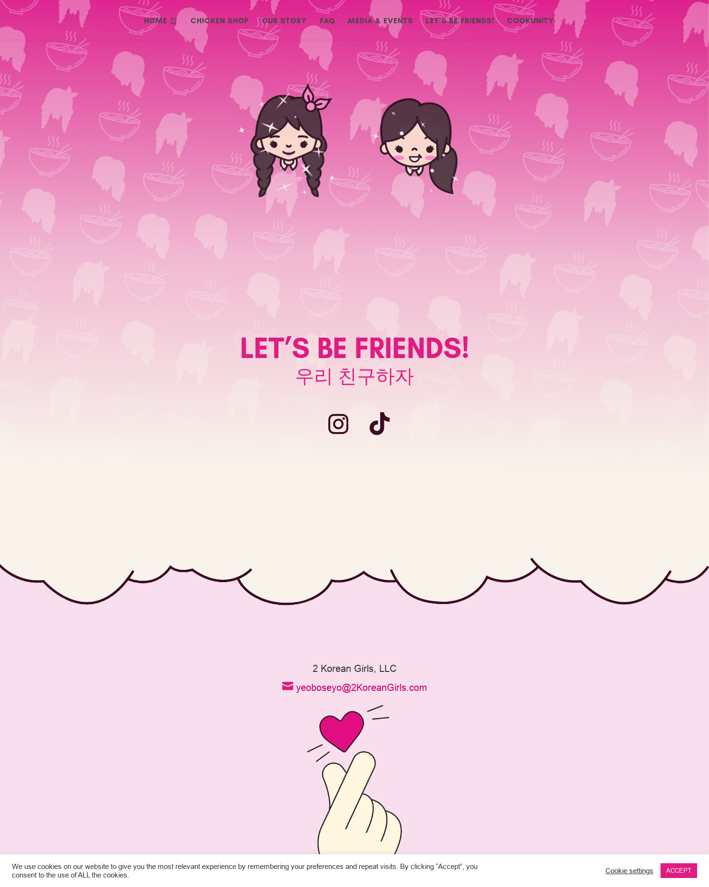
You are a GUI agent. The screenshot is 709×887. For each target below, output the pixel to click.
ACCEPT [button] (678, 870)
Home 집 (161, 21)
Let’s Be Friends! (460, 21)
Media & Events (380, 21)
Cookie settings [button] (629, 871)
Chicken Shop (220, 21)
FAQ (327, 21)
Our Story (284, 21)
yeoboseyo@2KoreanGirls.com (361, 687)
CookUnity (530, 21)
